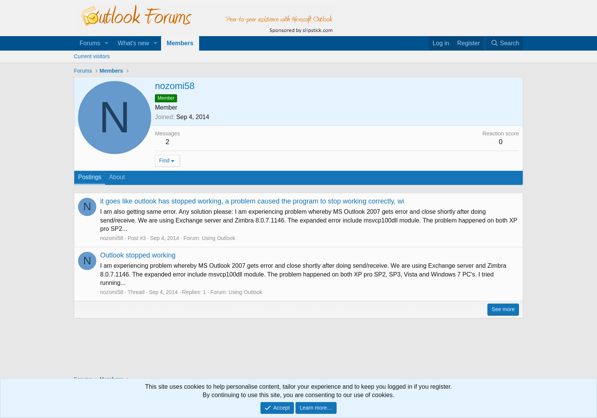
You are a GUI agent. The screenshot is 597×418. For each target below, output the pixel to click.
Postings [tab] (89, 177)
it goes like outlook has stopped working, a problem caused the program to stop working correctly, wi (252, 201)
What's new (133, 43)
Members (180, 43)
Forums (90, 43)
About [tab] (117, 177)
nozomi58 (111, 238)
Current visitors (92, 56)
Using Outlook (218, 238)
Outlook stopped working (138, 255)
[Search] (505, 43)
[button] (106, 43)
